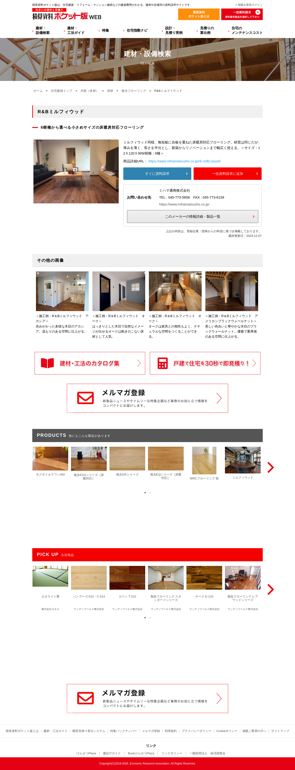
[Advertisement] (147, 649)
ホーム (38, 90)
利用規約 (171, 731)
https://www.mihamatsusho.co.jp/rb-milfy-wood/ (184, 161)
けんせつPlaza (86, 753)
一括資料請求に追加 (227, 173)
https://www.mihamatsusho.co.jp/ (184, 204)
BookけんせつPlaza (141, 753)
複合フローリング (133, 90)
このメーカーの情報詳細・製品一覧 (192, 216)
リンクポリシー (171, 753)
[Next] (269, 467)
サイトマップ (280, 731)
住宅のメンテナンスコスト (247, 30)
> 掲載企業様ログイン (249, 4)
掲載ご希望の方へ (254, 731)
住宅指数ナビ (137, 30)
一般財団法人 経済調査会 (207, 753)
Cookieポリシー (227, 731)
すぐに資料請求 (157, 173)
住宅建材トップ (61, 90)
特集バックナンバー (123, 731)
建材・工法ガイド (76, 30)
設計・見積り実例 (174, 30)
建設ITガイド (112, 753)
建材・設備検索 (43, 30)
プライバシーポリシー (197, 731)
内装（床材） (90, 90)
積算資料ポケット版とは (22, 731)
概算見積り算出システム (88, 731)
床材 (110, 90)
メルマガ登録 (151, 731)
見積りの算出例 (207, 30)
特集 (105, 30)
